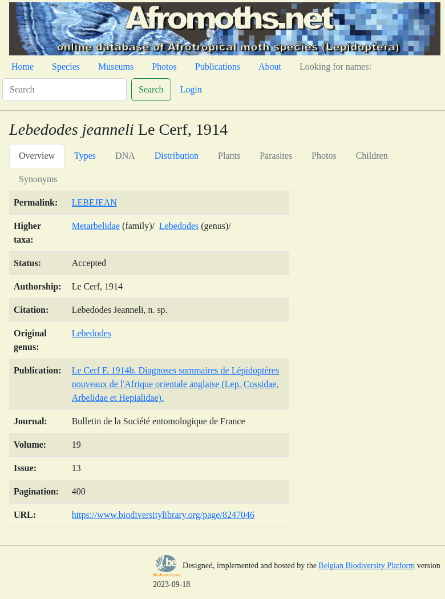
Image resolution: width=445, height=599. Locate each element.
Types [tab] (85, 155)
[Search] (64, 89)
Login (191, 89)
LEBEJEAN (94, 202)
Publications (217, 66)
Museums (116, 66)
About (269, 66)
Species (66, 66)
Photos (164, 66)
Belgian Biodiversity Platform (366, 565)
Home (22, 66)
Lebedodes (179, 226)
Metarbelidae (96, 226)
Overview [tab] (37, 155)
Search (151, 89)
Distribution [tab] (177, 155)
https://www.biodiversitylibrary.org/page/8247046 (163, 515)
